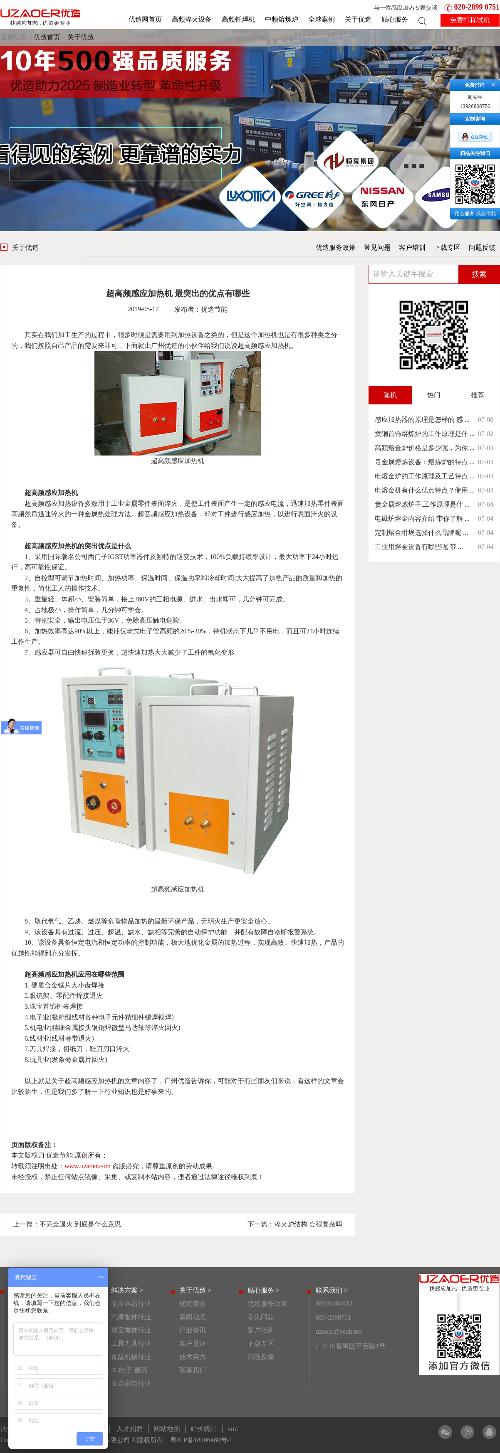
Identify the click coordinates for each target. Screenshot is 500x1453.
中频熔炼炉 (281, 19)
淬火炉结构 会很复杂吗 (308, 1224)
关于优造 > (195, 1290)
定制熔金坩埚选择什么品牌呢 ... (421, 532)
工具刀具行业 (131, 1343)
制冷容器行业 (131, 1303)
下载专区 (447, 247)
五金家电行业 (131, 1383)
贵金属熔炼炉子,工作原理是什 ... (422, 504)
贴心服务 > (264, 1290)
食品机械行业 (131, 1356)
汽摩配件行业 (131, 1316)
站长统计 (204, 1428)
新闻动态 (192, 1316)
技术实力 (192, 1356)
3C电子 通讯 (129, 1370)
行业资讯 (192, 1330)
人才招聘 (129, 1428)
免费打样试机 (470, 20)
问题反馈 (482, 247)
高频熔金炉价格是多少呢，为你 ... (425, 447)
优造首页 (47, 37)
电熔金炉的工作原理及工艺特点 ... (425, 476)
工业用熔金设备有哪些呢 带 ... (419, 546)
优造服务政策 (336, 247)
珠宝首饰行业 (131, 1330)
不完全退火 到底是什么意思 (80, 1224)
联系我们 (192, 1370)
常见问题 (377, 247)
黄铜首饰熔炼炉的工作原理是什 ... (425, 433)
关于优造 (358, 19)
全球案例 (321, 19)
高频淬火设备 (192, 19)
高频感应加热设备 (57, 503)
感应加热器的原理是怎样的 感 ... (422, 419)
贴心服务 (394, 19)
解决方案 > (127, 1290)
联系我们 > (332, 1290)
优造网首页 (145, 19)
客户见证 (192, 1343)
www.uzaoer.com (87, 1166)
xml (233, 1428)
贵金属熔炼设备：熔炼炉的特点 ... (425, 461)
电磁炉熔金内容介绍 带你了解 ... (422, 518)
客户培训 (412, 247)
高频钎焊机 (238, 19)
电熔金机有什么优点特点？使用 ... (425, 490)
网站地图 (166, 1428)
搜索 (479, 274)
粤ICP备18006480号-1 (201, 1439)
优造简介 (192, 1303)
